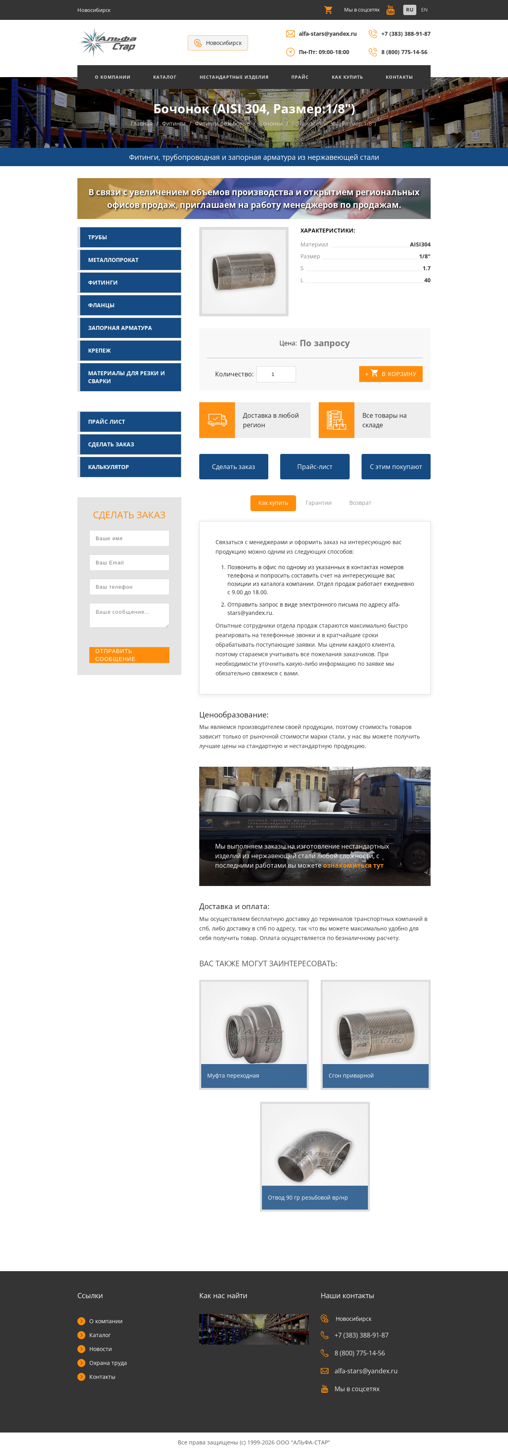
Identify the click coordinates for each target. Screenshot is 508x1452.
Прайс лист (106, 421)
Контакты (399, 77)
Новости (100, 1349)
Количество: (234, 374)
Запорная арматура (120, 327)
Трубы (97, 237)
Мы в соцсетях (350, 1388)
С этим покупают (396, 466)
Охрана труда (108, 1363)
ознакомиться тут (353, 865)
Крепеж (99, 350)
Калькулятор (108, 467)
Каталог (165, 77)
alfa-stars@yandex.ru (328, 33)
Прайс (300, 77)
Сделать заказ (111, 444)
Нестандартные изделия (234, 77)
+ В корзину (391, 373)
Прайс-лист (315, 466)
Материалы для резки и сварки (126, 377)
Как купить (347, 77)
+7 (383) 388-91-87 (406, 33)
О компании (106, 1321)
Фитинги (103, 282)
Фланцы (101, 305)
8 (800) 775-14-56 (404, 52)
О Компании (113, 77)
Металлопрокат (113, 260)
